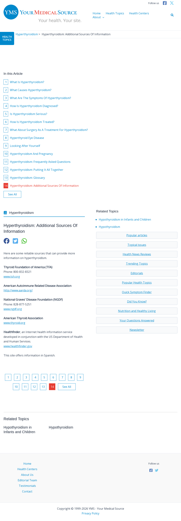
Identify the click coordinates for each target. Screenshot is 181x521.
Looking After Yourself (22, 145)
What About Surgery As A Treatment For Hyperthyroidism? (46, 130)
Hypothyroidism (109, 227)
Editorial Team (27, 480)
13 (43, 387)
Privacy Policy (90, 513)
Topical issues (136, 245)
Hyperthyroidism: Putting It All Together (33, 169)
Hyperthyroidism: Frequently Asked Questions (37, 161)
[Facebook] (165, 3)
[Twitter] (172, 3)
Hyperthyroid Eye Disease (24, 137)
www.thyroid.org (14, 323)
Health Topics (114, 15)
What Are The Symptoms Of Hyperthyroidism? (37, 98)
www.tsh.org (12, 276)
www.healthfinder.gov (18, 346)
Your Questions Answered (137, 320)
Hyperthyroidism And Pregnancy (28, 153)
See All (12, 194)
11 (25, 387)
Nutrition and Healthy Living (137, 311)
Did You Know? (137, 301)
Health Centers (137, 15)
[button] (172, 15)
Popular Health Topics (137, 283)
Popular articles (136, 235)
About (156, 15)
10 (16, 387)
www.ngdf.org (13, 309)
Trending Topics (137, 264)
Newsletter (137, 330)
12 (34, 387)
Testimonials (27, 486)
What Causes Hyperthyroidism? (27, 90)
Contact (27, 491)
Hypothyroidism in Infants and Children (125, 219)
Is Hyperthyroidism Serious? (25, 114)
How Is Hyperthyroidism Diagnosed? (31, 106)
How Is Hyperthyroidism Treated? (29, 122)
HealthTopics (7, 38)
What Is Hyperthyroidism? (24, 82)
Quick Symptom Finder (137, 292)
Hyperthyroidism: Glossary (24, 177)
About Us (27, 475)
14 (52, 387)
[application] (160, 15)
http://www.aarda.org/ (18, 290)
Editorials (137, 273)
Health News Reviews (137, 254)
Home (97, 15)
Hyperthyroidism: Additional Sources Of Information (41, 185)
